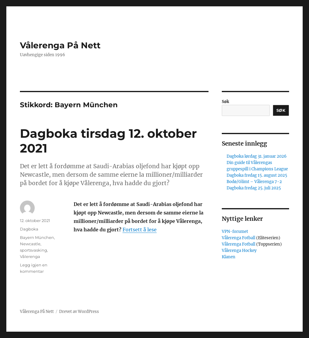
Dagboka (29, 229)
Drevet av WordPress (79, 311)
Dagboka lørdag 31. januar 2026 (257, 156)
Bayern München (37, 237)
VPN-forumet (235, 231)
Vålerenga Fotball (239, 237)
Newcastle (30, 243)
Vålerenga (30, 256)
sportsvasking (33, 250)
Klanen (228, 256)
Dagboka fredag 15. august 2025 (257, 175)
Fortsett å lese (140, 230)
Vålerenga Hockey (239, 250)
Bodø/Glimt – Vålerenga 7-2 (254, 181)
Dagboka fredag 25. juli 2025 (254, 188)
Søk (225, 101)
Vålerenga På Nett (60, 45)
